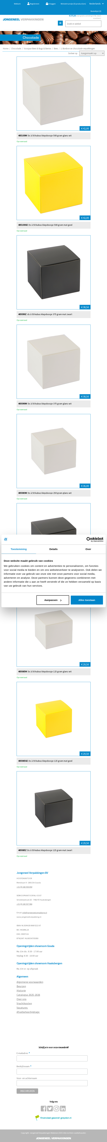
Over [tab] (88, 549)
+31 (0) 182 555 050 (24, 887)
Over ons (21, 999)
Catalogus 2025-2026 (28, 994)
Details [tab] (53, 549)
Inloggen (51, 3)
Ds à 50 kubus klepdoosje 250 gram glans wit (49, 492)
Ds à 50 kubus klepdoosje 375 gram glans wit (49, 403)
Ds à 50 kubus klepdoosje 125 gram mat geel (50, 760)
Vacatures (22, 1007)
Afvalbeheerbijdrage (28, 1012)
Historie (21, 990)
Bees (56, 48)
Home (5, 48)
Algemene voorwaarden (30, 982)
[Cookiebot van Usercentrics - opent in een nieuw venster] (88, 539)
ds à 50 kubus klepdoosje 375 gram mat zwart (49, 314)
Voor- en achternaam (27, 1078)
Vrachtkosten (24, 1003)
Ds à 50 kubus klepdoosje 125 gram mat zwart (49, 850)
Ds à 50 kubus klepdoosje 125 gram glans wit (49, 671)
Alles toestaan (86, 600)
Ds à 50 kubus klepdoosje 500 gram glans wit (49, 135)
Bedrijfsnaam (24, 1066)
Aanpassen (52, 600)
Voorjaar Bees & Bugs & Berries (37, 48)
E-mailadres (23, 1053)
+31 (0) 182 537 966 (24, 904)
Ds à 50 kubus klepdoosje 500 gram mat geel (50, 224)
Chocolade (16, 48)
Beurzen (21, 986)
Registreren (33, 3)
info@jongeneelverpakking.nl (34, 912)
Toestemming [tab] (19, 549)
